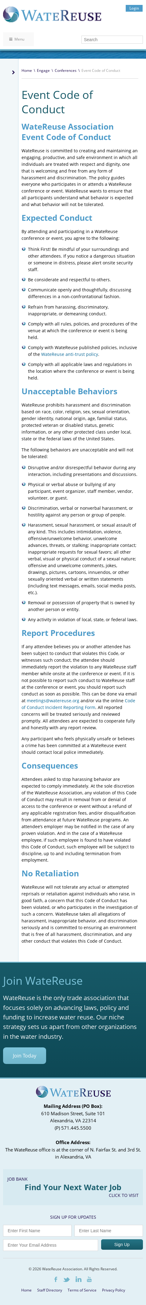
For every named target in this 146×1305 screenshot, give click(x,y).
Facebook (55, 1279)
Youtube (89, 1279)
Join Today (24, 1055)
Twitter (66, 1279)
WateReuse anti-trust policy (69, 354)
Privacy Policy (113, 1290)
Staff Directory (49, 1290)
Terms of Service (82, 1290)
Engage (43, 70)
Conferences (66, 70)
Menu (16, 39)
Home (27, 70)
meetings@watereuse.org (53, 700)
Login (134, 8)
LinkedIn (78, 1279)
